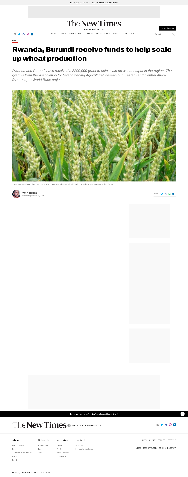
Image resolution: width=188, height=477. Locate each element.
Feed (14, 460)
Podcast (171, 448)
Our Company (18, 445)
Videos (99, 34)
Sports (72, 34)
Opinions (63, 34)
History (15, 456)
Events (133, 34)
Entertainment (85, 34)
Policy (14, 449)
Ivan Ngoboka (29, 192)
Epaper (124, 34)
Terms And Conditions (22, 453)
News (54, 34)
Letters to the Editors (85, 449)
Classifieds (61, 456)
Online (59, 445)
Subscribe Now (167, 28)
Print (40, 449)
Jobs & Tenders (111, 34)
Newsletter (43, 445)
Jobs (40, 453)
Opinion (152, 440)
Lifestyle (171, 440)
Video (138, 448)
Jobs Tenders (63, 453)
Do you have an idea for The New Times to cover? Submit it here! (94, 3)
